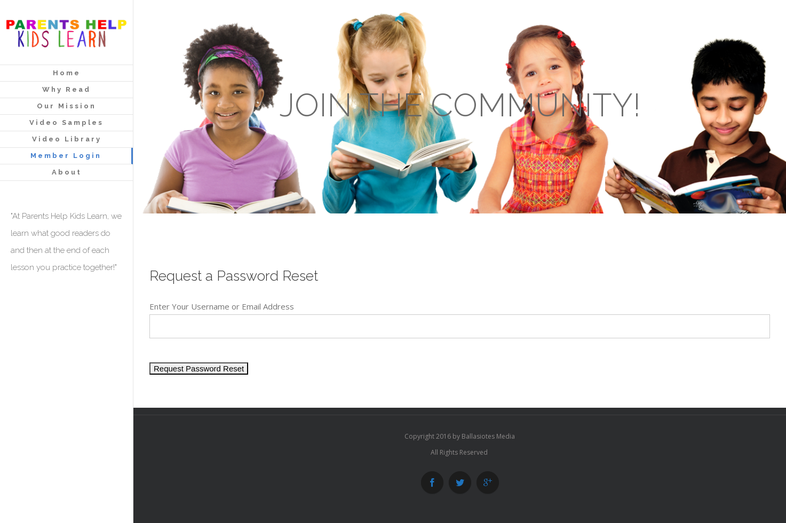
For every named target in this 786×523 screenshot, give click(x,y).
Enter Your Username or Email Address (221, 306)
